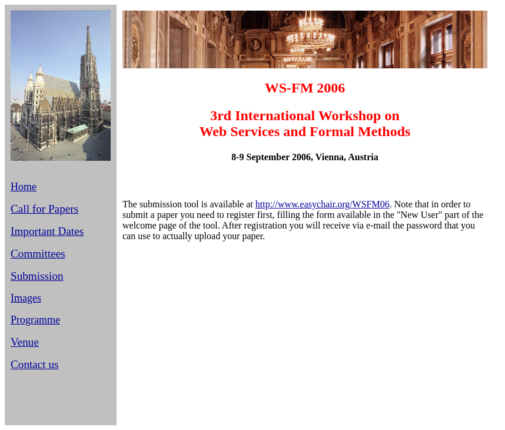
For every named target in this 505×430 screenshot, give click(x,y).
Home (23, 187)
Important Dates (47, 231)
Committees (38, 253)
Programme (35, 320)
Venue (25, 342)
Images (26, 298)
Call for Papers (44, 209)
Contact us (35, 364)
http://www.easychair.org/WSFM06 (322, 204)
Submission (37, 276)
